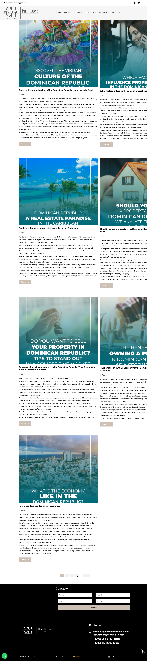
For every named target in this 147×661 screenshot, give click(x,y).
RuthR (23, 95)
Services (66, 12)
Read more (25, 144)
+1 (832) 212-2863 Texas (105, 643)
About (87, 12)
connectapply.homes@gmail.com (16, 3)
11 (77, 576)
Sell (94, 12)
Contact (113, 12)
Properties (77, 12)
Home (58, 12)
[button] (5, 656)
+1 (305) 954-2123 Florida (106, 638)
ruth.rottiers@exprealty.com (108, 634)
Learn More (103, 12)
